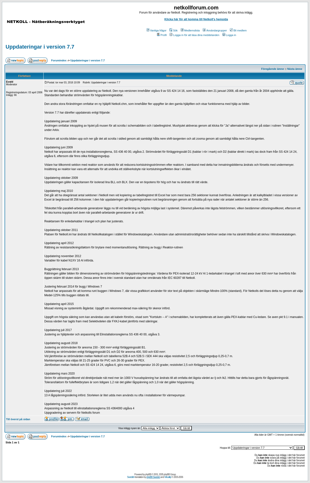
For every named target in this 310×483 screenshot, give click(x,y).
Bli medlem (238, 30)
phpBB (148, 474)
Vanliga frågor (157, 30)
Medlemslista (190, 30)
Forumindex (58, 60)
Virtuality (167, 477)
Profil (162, 35)
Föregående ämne (272, 68)
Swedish (131, 477)
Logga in (229, 35)
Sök (173, 30)
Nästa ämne (294, 68)
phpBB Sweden (153, 477)
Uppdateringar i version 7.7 (40, 47)
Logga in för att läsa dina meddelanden (194, 35)
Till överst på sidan (18, 419)
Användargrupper (215, 30)
